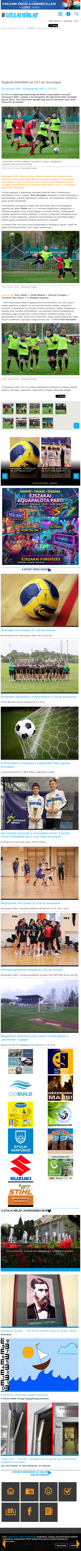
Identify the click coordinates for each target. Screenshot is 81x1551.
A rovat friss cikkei (35, 569)
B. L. (23, 28)
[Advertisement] (40, 55)
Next (76, 1261)
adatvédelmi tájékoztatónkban (22, 1537)
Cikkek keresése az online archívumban (30, 1473)
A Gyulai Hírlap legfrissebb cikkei (24, 1210)
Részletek (61, 1545)
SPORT (31, 28)
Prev (5, 1261)
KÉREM (74, 1545)
